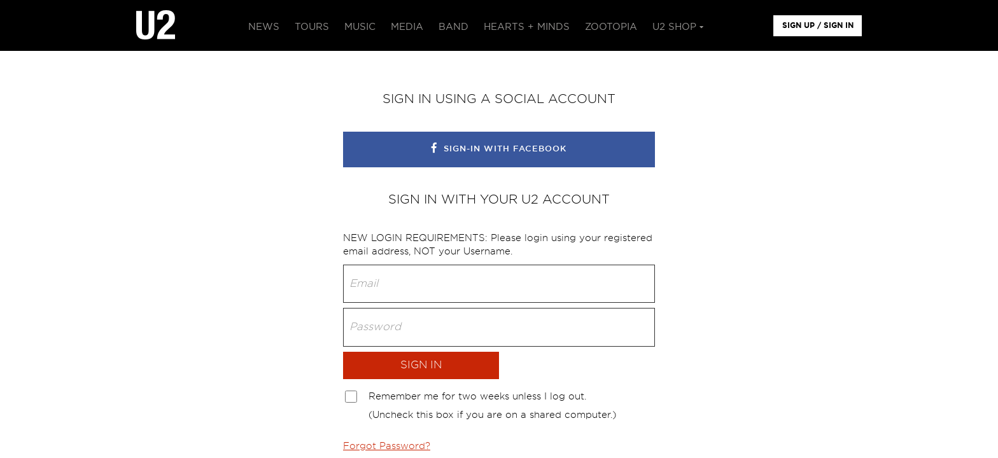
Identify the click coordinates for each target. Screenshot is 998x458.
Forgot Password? (386, 446)
